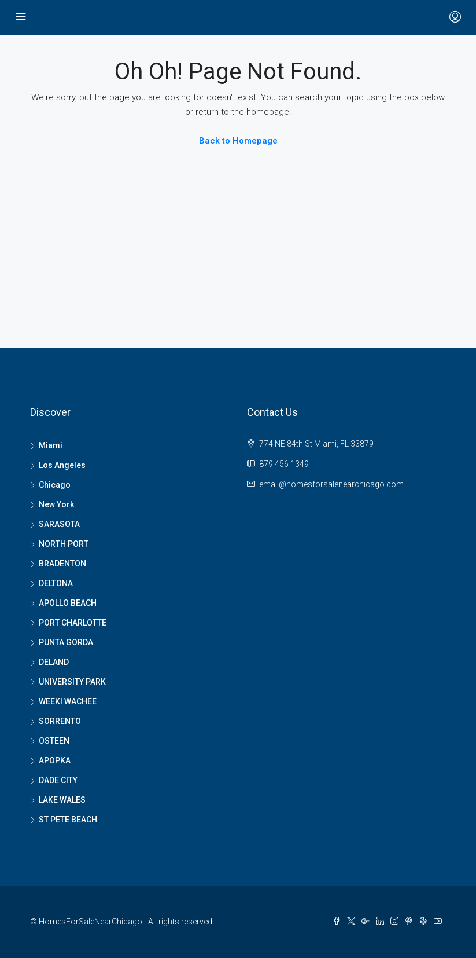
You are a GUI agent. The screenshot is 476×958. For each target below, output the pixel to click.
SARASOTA (59, 524)
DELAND (54, 662)
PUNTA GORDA (66, 642)
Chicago (55, 484)
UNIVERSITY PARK (72, 681)
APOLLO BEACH (68, 603)
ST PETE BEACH (68, 819)
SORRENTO (60, 721)
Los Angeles (62, 465)
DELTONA (56, 583)
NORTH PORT (63, 544)
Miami (50, 445)
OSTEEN (54, 740)
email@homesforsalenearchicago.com (331, 484)
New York (56, 504)
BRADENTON (62, 563)
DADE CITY (58, 780)
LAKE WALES (62, 800)
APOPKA (55, 760)
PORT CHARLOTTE (72, 622)
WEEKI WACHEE (68, 701)
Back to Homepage (238, 141)
